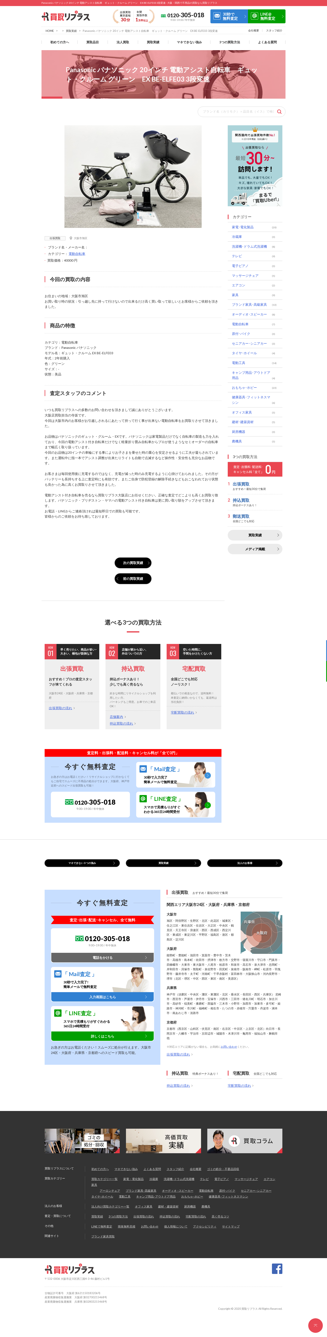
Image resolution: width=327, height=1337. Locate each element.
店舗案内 (116, 717)
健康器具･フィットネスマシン (251, 399)
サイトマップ (231, 1231)
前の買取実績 (133, 578)
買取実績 (71, 30)
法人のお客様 (245, 866)
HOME (50, 30)
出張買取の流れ (60, 708)
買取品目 (92, 42)
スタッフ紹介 (274, 30)
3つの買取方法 (229, 42)
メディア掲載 (255, 549)
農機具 (237, 441)
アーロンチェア (110, 1196)
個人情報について (175, 1231)
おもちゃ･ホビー (244, 387)
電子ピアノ (240, 266)
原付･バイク (241, 333)
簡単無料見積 (126, 1231)
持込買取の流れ (121, 723)
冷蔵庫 (237, 237)
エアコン (238, 285)
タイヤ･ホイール (244, 353)
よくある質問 (267, 42)
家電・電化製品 (133, 1184)
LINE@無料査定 (267, 16)
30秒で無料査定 (230, 16)
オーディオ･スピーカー (249, 314)
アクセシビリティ (204, 1231)
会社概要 (253, 30)
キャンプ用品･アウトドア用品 (251, 375)
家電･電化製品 (243, 227)
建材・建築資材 (168, 1211)
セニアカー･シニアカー (249, 343)
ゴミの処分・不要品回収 (223, 1174)
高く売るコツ (220, 1221)
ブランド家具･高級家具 (249, 304)
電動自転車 (77, 254)
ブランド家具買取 (103, 1241)
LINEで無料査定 (101, 1231)
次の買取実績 (133, 563)
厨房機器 (238, 432)
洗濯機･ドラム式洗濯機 (249, 246)
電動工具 (238, 363)
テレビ (237, 256)
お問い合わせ (229, 1052)
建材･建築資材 (243, 422)
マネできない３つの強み (82, 866)
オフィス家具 (242, 412)
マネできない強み (189, 42)
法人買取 (123, 42)
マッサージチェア (245, 275)
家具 (235, 295)
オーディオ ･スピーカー (177, 1196)
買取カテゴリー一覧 (104, 1184)
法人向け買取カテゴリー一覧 (110, 1211)
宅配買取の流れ (182, 712)
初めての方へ (59, 42)
